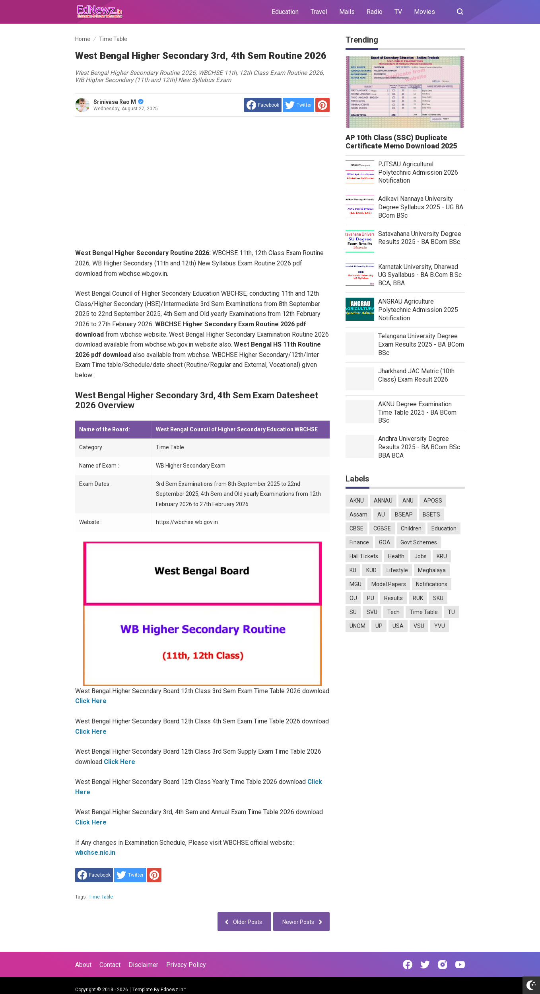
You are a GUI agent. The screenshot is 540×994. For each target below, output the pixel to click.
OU (353, 598)
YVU (439, 626)
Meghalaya (432, 570)
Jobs (420, 556)
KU (353, 570)
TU (451, 612)
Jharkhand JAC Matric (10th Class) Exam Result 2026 (416, 375)
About (83, 965)
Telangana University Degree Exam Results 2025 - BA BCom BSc (421, 344)
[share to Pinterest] (322, 105)
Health (396, 556)
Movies (424, 12)
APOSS (432, 500)
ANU (408, 500)
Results (393, 598)
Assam (358, 514)
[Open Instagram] (442, 964)
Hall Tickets (364, 556)
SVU (372, 612)
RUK (418, 598)
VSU (419, 626)
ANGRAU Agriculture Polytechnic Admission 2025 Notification (418, 310)
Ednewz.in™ (173, 989)
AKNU (357, 500)
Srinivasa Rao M (118, 102)
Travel (319, 12)
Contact (109, 965)
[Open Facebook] (407, 964)
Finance (359, 542)
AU (381, 514)
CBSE (356, 528)
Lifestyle (397, 570)
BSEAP (404, 514)
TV (398, 12)
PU (370, 598)
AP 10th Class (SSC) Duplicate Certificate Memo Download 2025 (401, 141)
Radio (375, 12)
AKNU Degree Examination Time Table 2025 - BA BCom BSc (417, 412)
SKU (438, 598)
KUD (371, 570)
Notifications (431, 584)
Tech (393, 612)
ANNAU (383, 500)
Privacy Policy (186, 965)
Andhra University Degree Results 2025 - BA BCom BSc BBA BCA (419, 447)
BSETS (431, 514)
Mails (347, 12)
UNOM (357, 626)
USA (398, 626)
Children (411, 528)
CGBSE (382, 528)
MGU (355, 584)
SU (353, 612)
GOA (384, 542)
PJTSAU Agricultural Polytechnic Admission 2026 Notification (418, 172)
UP (379, 626)
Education (285, 12)
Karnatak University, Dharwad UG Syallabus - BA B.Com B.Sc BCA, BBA (420, 275)
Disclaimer (143, 965)
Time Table (101, 897)
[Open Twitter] (425, 964)
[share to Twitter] (298, 105)
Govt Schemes (418, 542)
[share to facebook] (263, 105)
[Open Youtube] (460, 964)
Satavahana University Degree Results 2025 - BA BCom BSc (419, 238)
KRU (442, 556)
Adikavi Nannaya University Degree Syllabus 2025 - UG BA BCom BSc (420, 207)
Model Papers (388, 584)
